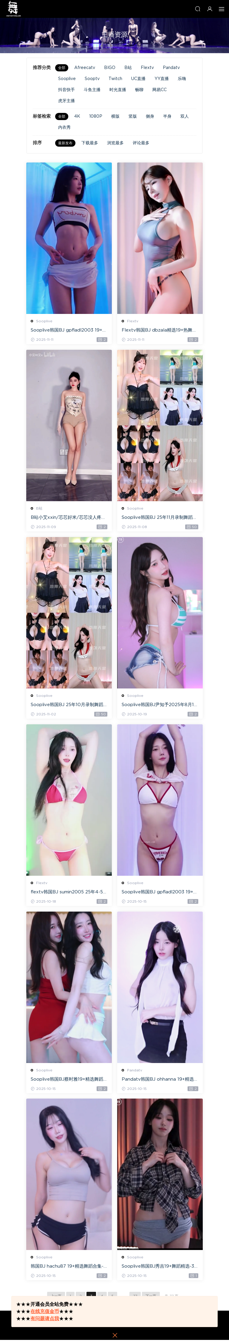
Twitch (115, 79)
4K (77, 116)
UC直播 (138, 79)
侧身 (150, 116)
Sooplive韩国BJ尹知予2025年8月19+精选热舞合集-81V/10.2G (159, 705)
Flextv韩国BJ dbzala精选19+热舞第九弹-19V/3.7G (159, 330)
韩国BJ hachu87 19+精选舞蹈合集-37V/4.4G (68, 1268)
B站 (128, 68)
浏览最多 (115, 143)
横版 (115, 116)
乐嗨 (182, 79)
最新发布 (65, 143)
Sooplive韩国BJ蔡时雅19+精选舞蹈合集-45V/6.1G (67, 1081)
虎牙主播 (66, 101)
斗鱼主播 (92, 90)
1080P (95, 116)
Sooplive (67, 79)
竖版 (133, 116)
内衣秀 (64, 127)
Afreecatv (84, 68)
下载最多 (89, 143)
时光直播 (117, 90)
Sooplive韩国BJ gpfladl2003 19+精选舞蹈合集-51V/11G (69, 330)
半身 (167, 116)
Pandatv (171, 68)
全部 (61, 68)
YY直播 (161, 79)
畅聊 (139, 90)
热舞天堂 (13, 9)
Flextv (147, 68)
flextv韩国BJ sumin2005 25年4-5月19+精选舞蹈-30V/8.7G (67, 893)
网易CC (159, 90)
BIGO (109, 68)
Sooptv (92, 79)
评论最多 (141, 143)
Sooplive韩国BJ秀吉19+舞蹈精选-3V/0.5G (158, 1268)
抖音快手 (66, 90)
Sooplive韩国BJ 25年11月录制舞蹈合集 (159, 518)
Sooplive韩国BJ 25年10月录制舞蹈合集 (67, 705)
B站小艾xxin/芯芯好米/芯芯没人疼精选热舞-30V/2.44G (68, 518)
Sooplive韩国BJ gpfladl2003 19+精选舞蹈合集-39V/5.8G (160, 893)
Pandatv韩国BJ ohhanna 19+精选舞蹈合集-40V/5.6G (158, 1081)
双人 (184, 116)
